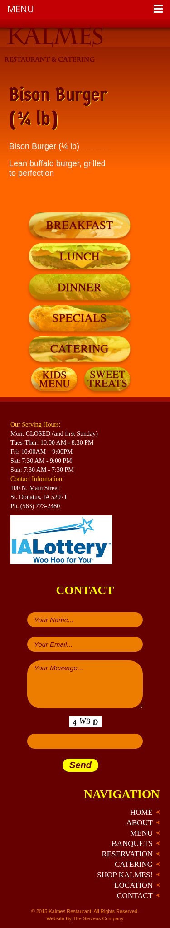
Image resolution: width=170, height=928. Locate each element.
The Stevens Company (98, 918)
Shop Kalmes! (125, 874)
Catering (134, 864)
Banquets (132, 843)
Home (141, 812)
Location (133, 885)
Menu (141, 833)
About (139, 822)
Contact (135, 895)
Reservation (127, 854)
